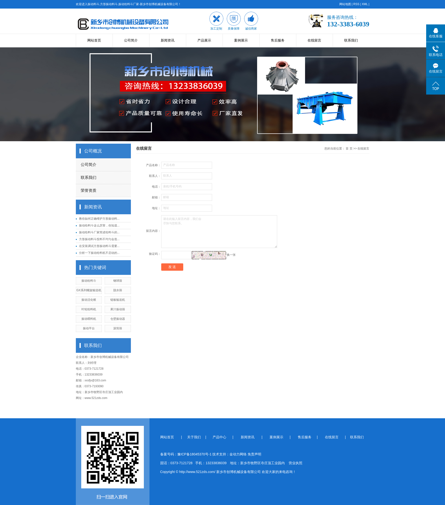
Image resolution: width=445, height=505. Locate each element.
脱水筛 (117, 290)
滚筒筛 (117, 328)
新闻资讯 (167, 40)
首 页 (349, 148)
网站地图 (345, 4)
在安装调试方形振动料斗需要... (99, 246)
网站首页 (94, 40)
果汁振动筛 (117, 309)
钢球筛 (117, 280)
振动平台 (89, 328)
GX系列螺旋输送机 (88, 290)
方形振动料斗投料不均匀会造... (99, 239)
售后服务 (278, 40)
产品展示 (204, 40)
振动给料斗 (88, 280)
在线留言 (314, 40)
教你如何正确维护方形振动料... (99, 218)
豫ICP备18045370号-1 (194, 454)
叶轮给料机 (88, 309)
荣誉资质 (88, 190)
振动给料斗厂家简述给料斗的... (99, 232)
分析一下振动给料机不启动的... (99, 253)
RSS (356, 4)
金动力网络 (238, 454)
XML (365, 4)
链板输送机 (117, 299)
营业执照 (295, 463)
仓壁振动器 (117, 319)
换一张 (231, 255)
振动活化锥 (88, 299)
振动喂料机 (88, 319)
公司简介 (131, 40)
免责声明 (254, 454)
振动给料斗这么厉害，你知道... (99, 225)
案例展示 (241, 40)
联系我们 (351, 40)
